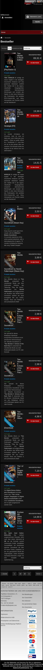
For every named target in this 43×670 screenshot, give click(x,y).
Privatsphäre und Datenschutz (10, 620)
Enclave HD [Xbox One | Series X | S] (20, 517)
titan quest (13, 585)
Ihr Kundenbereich (31, 591)
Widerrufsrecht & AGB (7, 617)
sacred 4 (10, 587)
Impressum (4, 614)
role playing (10, 583)
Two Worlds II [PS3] (20, 160)
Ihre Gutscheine (27, 607)
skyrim (30, 585)
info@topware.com (11, 605)
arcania (18, 585)
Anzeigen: (4, 48)
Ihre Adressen (26, 601)
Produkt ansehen (9, 73)
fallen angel (18, 583)
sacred (7, 585)
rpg (26, 585)
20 (24, 574)
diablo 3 (24, 583)
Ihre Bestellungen (27, 594)
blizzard (4, 583)
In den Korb (33, 62)
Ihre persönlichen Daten (29, 604)
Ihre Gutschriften (27, 597)
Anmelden (7, 17)
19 (20, 574)
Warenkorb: (35, 16)
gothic (23, 585)
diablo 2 (30, 583)
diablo (34, 583)
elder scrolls (36, 585)
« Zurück (4, 574)
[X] (31, 668)
